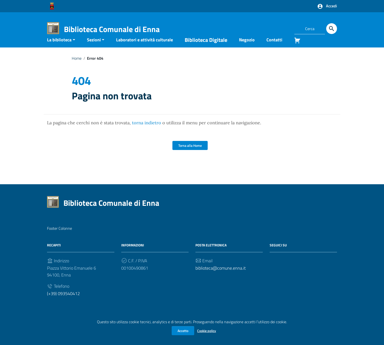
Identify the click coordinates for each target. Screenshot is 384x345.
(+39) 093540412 (63, 301)
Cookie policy (206, 330)
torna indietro (146, 130)
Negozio (247, 47)
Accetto (183, 330)
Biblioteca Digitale (206, 47)
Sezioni (94, 47)
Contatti (274, 47)
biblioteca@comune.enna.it (220, 275)
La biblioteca (59, 47)
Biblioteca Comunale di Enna (112, 29)
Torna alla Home (190, 153)
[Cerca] (331, 28)
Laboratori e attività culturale (144, 47)
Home (77, 66)
